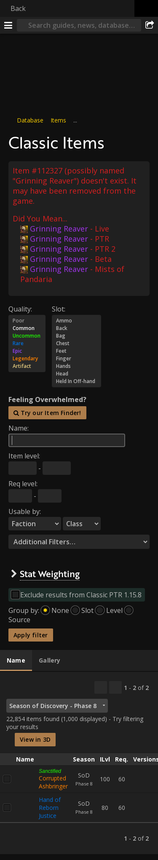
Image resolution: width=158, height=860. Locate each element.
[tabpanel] (79, 763)
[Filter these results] (115, 687)
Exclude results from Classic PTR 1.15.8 (81, 594)
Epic (27, 350)
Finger (76, 358)
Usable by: (24, 511)
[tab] (16, 660)
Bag (76, 335)
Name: (18, 428)
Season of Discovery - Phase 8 (52, 706)
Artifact (27, 366)
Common (27, 328)
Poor (27, 320)
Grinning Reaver (54, 228)
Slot (87, 610)
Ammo (76, 320)
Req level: (22, 483)
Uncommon (27, 335)
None (60, 610)
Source (19, 619)
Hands (76, 366)
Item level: (24, 456)
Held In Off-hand (76, 381)
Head (76, 373)
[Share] (149, 25)
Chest (76, 343)
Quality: (20, 308)
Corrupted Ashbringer (53, 782)
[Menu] (8, 25)
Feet (76, 350)
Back (18, 8)
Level (114, 610)
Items (58, 120)
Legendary (27, 358)
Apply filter (30, 635)
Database (30, 120)
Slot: (58, 308)
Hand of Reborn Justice (50, 807)
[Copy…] (100, 687)
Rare (27, 343)
